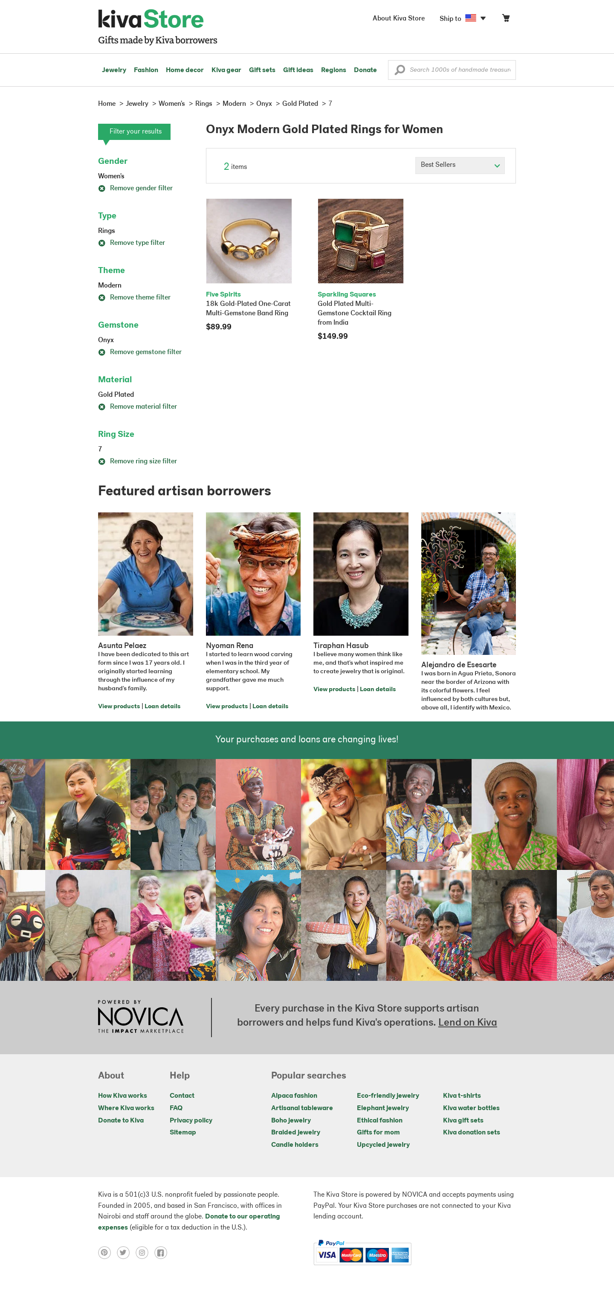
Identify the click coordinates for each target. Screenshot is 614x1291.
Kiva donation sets (471, 1132)
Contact (182, 1096)
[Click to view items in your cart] (505, 20)
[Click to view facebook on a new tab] (162, 1252)
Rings (106, 231)
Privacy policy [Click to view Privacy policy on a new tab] (191, 1120)
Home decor (185, 70)
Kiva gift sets (463, 1120)
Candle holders (295, 1145)
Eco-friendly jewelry (388, 1096)
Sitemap (183, 1132)
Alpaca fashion (294, 1096)
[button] (399, 72)
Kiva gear (226, 70)
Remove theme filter (134, 297)
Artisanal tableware (302, 1108)
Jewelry (114, 70)
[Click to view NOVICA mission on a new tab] (140, 1017)
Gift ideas (298, 70)
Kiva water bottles (471, 1108)
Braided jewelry (295, 1132)
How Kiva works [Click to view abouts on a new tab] (122, 1096)
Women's (111, 176)
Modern (110, 285)
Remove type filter (131, 243)
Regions (333, 70)
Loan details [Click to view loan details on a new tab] (162, 707)
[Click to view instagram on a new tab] (145, 1252)
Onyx (106, 340)
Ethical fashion (380, 1120)
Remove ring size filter (137, 461)
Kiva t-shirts (462, 1096)
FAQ (176, 1108)
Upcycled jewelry (383, 1145)
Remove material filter (137, 407)
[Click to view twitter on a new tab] (126, 1252)
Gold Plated (116, 395)
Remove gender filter (135, 188)
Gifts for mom (378, 1132)
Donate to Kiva (121, 1120)
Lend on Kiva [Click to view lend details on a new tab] (467, 1023)
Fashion (146, 70)
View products (119, 707)
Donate (365, 70)
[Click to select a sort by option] (460, 165)
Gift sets (262, 70)
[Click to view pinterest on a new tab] (107, 1252)
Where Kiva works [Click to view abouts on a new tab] (126, 1108)
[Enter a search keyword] (452, 70)
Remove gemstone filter (140, 352)
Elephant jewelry (383, 1108)
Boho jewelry (291, 1120)
